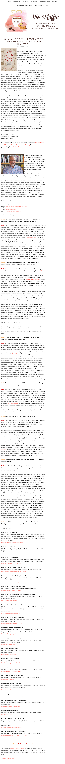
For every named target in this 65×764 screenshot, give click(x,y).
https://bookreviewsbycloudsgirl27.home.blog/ (13, 571)
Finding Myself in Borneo (31, 238)
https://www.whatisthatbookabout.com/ (12, 590)
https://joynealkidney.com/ (8, 644)
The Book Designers (12, 403)
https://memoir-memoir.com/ (9, 654)
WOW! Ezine (17, 1)
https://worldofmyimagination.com (10, 634)
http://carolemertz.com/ (7, 715)
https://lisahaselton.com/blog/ (9, 600)
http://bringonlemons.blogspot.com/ (11, 563)
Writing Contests (44, 1)
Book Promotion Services (24, 5)
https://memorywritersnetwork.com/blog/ (12, 696)
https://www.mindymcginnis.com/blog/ (11, 727)
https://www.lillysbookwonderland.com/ (11, 623)
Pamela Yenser (16, 354)
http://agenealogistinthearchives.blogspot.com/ (14, 735)
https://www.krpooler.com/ (8, 679)
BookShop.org (26, 145)
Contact (54, 1)
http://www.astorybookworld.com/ (10, 663)
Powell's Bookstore (13, 145)
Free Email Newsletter (41, 5)
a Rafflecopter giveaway (7, 758)
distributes (4, 449)
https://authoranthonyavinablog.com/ (11, 582)
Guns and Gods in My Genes (32, 279)
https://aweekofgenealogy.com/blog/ (11, 671)
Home (9, 1)
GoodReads (16, 147)
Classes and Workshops (30, 1)
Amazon (37, 143)
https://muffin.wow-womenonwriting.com (12, 542)
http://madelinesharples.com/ (9, 553)
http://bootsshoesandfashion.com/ (10, 613)
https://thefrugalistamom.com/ (9, 690)
